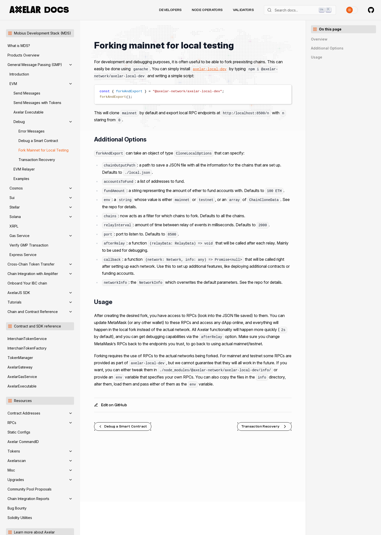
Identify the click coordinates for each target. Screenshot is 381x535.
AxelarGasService (22, 376)
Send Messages (27, 93)
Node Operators (207, 10)
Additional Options (327, 48)
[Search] (300, 10)
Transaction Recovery (37, 160)
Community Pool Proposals (30, 489)
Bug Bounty (17, 508)
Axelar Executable (29, 112)
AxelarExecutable (22, 386)
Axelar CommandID (23, 442)
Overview (319, 39)
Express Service (23, 254)
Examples (21, 178)
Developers (170, 10)
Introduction (19, 74)
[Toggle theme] (352, 10)
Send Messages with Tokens (37, 102)
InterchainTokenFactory (27, 348)
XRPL (14, 226)
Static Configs (19, 432)
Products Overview (23, 55)
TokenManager (20, 358)
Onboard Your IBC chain (27, 283)
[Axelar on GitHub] (371, 10)
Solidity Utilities (20, 518)
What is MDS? (19, 46)
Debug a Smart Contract (38, 140)
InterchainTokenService (27, 338)
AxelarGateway (20, 367)
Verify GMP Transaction (29, 245)
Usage (316, 57)
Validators (243, 10)
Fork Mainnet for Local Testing (44, 150)
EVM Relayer (24, 169)
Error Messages (32, 131)
